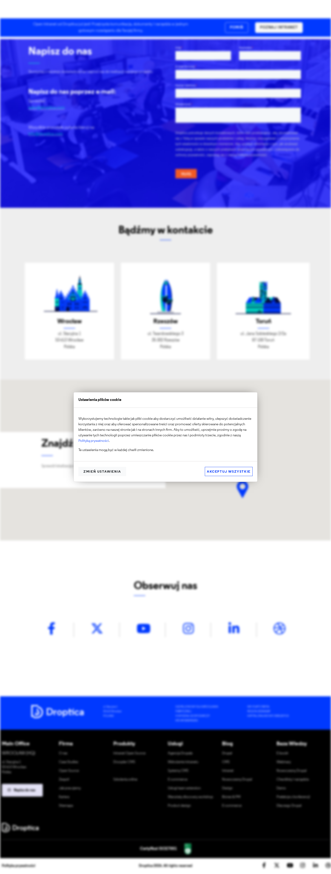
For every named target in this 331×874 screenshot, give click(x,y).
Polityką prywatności (93, 441)
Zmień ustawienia (102, 472)
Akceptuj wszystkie (229, 472)
